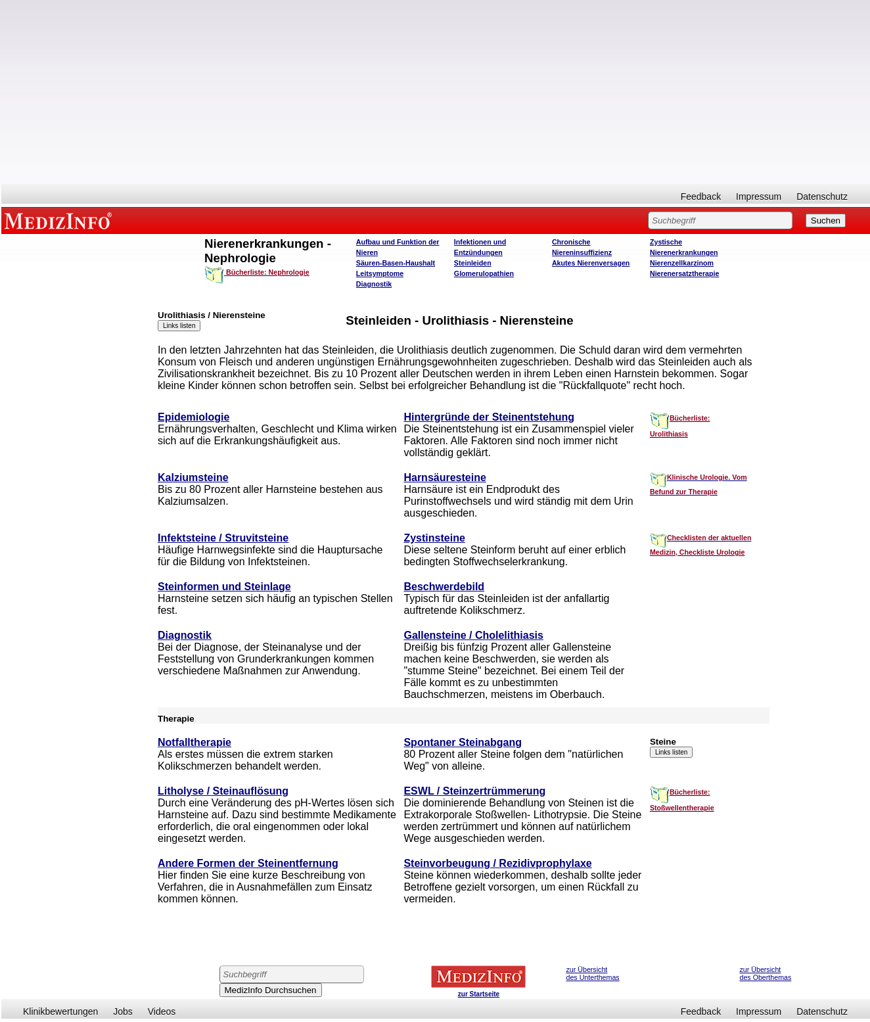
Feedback (701, 196)
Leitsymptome (379, 273)
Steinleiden (473, 263)
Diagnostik (374, 284)
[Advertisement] (435, 92)
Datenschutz (822, 196)
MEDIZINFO (60, 220)
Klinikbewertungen (60, 1011)
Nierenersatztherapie (684, 273)
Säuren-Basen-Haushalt (395, 263)
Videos (162, 1011)
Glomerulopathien (484, 273)
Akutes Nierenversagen (591, 263)
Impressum (758, 196)
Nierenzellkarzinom (682, 263)
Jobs (123, 1011)
